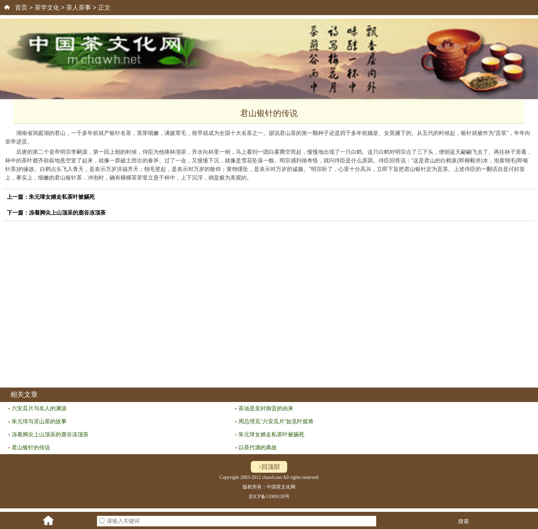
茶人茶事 (78, 7)
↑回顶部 (269, 466)
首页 (21, 7)
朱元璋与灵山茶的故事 (39, 421)
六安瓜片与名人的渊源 (39, 408)
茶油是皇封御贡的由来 (265, 408)
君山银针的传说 (31, 447)
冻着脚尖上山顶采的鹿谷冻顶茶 (67, 213)
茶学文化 (47, 7)
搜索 (463, 521)
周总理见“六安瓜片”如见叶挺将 (276, 421)
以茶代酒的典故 (257, 447)
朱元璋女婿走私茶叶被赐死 (62, 197)
